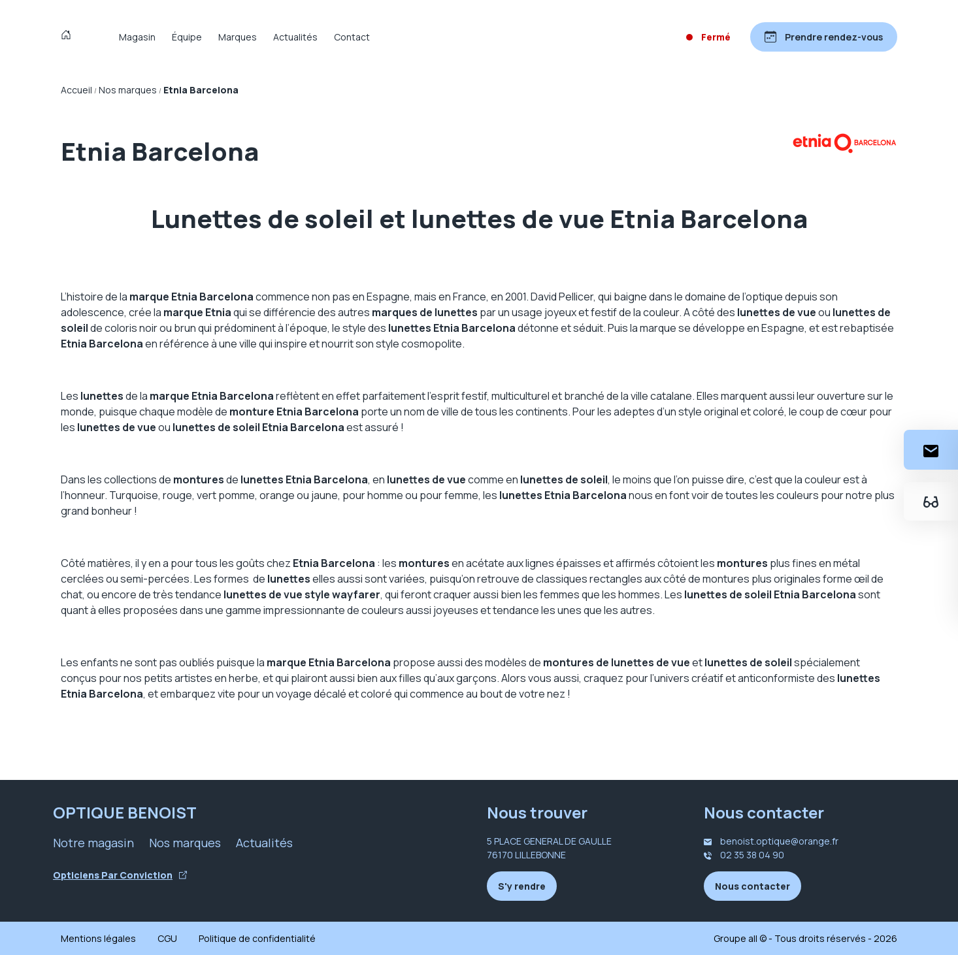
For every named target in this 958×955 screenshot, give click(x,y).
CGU (167, 938)
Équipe (187, 37)
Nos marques (185, 842)
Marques (237, 37)
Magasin (137, 37)
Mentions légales (98, 938)
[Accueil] (69, 36)
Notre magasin (93, 842)
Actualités (295, 37)
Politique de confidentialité (257, 938)
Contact (352, 37)
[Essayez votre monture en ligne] (931, 501)
